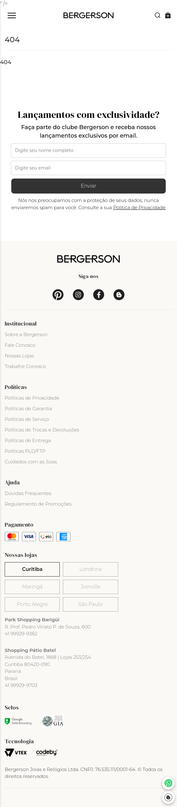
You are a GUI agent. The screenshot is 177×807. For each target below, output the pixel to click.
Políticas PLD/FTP (25, 451)
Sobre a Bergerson (26, 334)
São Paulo (90, 604)
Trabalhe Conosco (25, 366)
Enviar (88, 186)
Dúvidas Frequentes (28, 493)
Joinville (90, 587)
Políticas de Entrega (28, 440)
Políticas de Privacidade (32, 398)
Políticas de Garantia (28, 408)
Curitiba (32, 569)
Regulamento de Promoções (38, 504)
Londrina (90, 569)
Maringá (32, 587)
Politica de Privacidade (139, 207)
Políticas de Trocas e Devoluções (42, 430)
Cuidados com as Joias (31, 462)
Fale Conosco (20, 345)
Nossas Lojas (19, 356)
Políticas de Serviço (27, 419)
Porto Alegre (32, 604)
